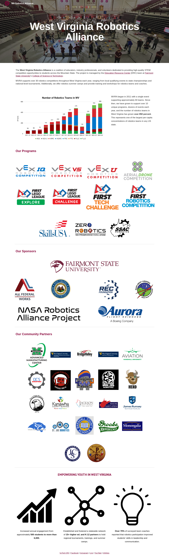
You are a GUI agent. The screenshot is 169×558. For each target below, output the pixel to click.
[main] (84, 31)
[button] (166, 3)
